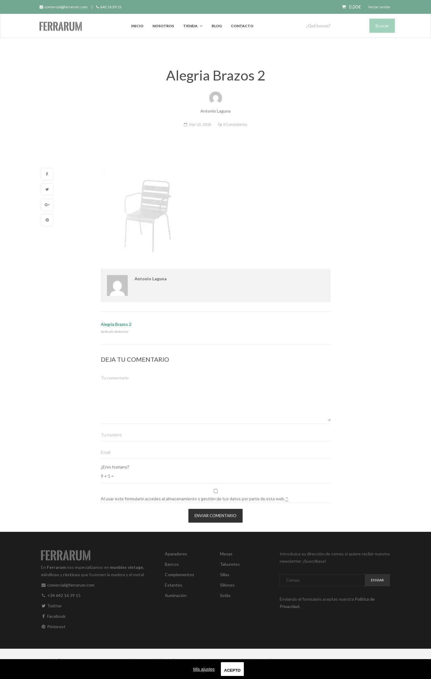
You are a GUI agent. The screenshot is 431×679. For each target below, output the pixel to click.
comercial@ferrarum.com (64, 7)
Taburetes (230, 564)
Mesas (226, 553)
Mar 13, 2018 (200, 124)
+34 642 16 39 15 (64, 595)
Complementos (179, 574)
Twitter (51, 605)
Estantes (173, 585)
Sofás (225, 595)
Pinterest (53, 626)
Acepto (232, 670)
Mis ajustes (204, 669)
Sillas (224, 574)
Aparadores (176, 553)
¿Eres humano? (115, 466)
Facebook (53, 616)
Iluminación (176, 595)
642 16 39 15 (108, 7)
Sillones (227, 585)
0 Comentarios (235, 124)
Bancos (172, 564)
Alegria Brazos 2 (116, 324)
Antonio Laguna (150, 278)
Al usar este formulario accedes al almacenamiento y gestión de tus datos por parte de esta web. (194, 499)
